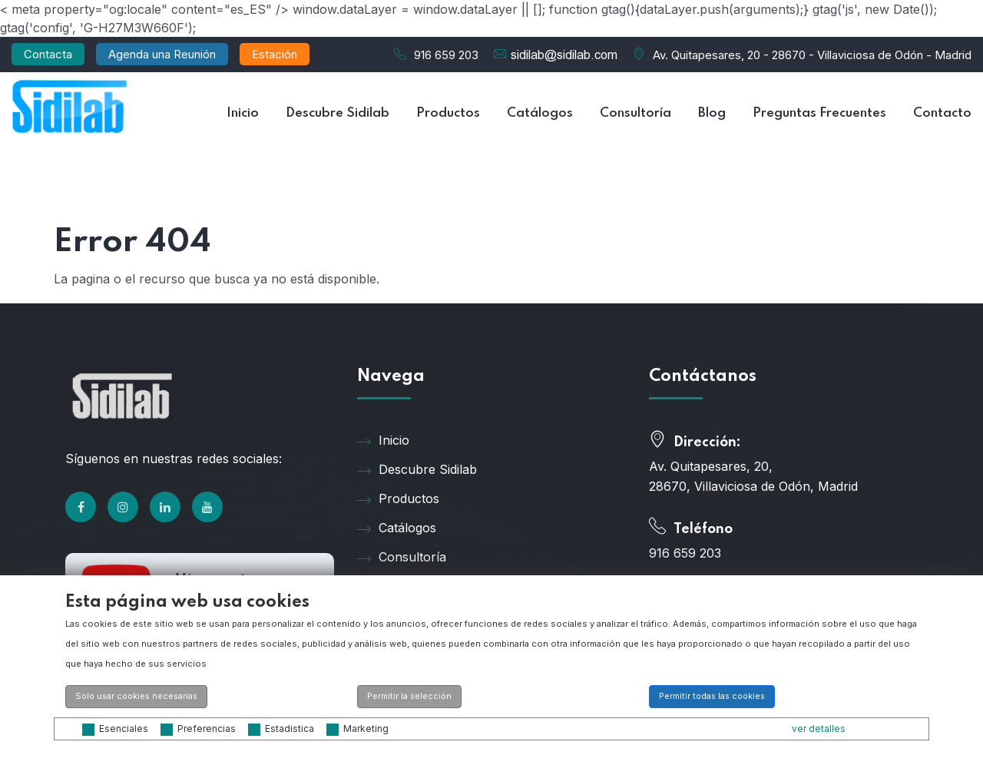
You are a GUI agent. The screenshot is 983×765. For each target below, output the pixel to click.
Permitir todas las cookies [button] (712, 696)
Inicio (243, 113)
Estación (274, 54)
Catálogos (540, 113)
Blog (712, 113)
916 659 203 (446, 55)
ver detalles (819, 728)
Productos (448, 113)
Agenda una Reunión (162, 54)
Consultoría (635, 113)
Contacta (48, 54)
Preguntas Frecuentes (819, 113)
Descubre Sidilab (337, 113)
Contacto (942, 113)
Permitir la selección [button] (409, 696)
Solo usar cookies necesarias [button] (136, 696)
